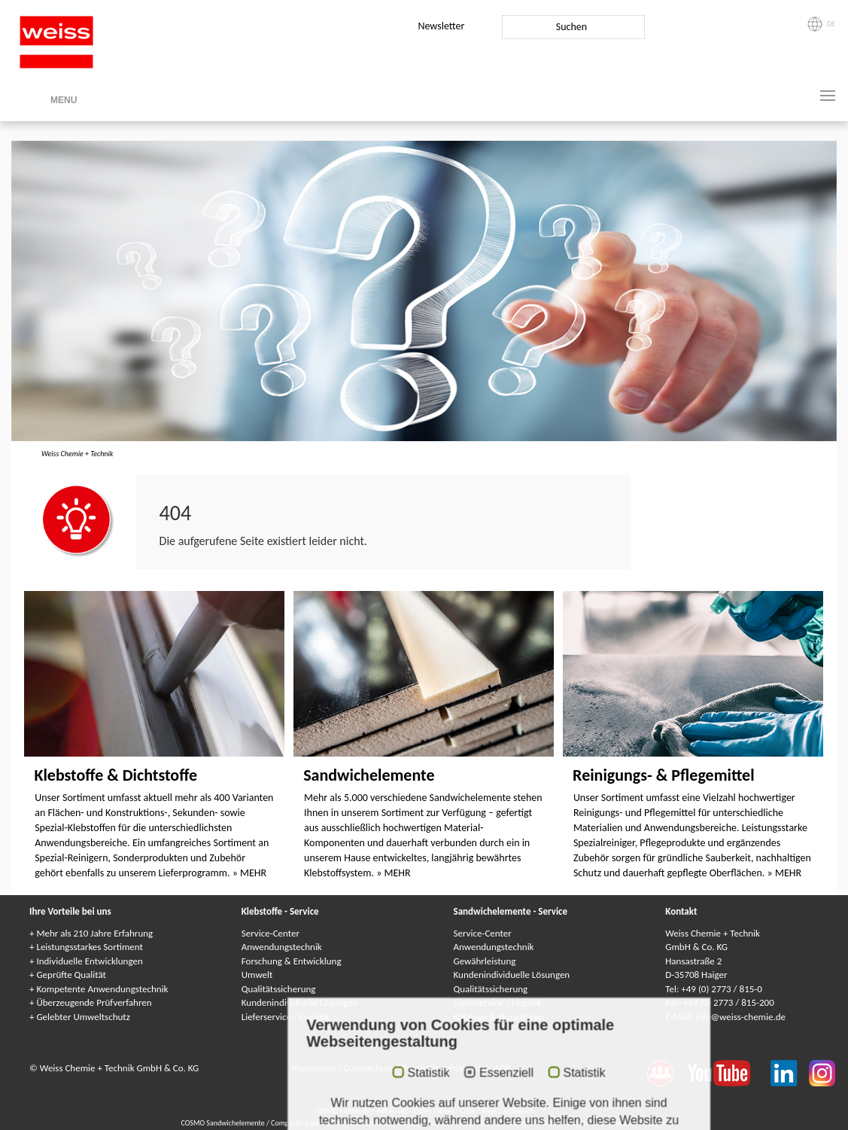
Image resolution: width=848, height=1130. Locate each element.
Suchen (571, 26)
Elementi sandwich (507, 1123)
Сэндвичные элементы (436, 1123)
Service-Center (270, 933)
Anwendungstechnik (282, 946)
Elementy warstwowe (575, 1123)
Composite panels (299, 1123)
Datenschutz (369, 1068)
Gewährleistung (485, 961)
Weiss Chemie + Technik (77, 453)
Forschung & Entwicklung (292, 961)
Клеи (446, 1111)
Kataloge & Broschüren (499, 1016)
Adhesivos (518, 1111)
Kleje (489, 1111)
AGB (502, 1068)
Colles (423, 1111)
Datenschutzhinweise (444, 1068)
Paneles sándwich (640, 1123)
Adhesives (391, 1111)
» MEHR (249, 873)
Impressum (314, 1068)
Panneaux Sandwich (363, 1123)
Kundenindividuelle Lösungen (300, 1002)
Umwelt (257, 974)
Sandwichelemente (368, 775)
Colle (467, 1111)
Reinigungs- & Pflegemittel (664, 775)
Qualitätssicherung (279, 988)
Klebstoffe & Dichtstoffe (115, 775)
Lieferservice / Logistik (286, 1016)
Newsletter (441, 26)
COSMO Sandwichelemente (223, 1123)
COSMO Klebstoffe (342, 1111)
